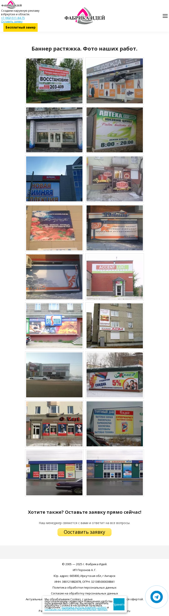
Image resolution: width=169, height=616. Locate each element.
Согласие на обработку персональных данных (84, 593)
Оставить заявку (12, 21)
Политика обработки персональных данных (84, 587)
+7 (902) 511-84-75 (13, 18)
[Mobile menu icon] (165, 16)
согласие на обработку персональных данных (76, 609)
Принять (119, 604)
